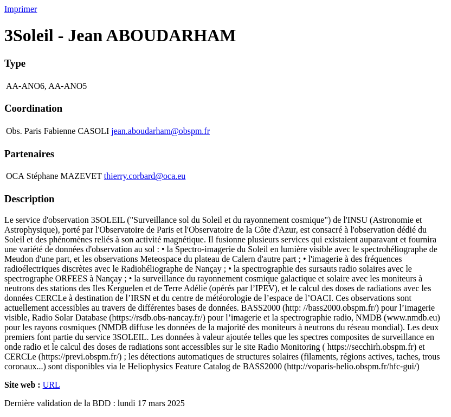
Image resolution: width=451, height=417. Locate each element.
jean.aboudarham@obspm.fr (160, 131)
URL (51, 384)
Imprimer (20, 9)
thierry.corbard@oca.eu (145, 176)
